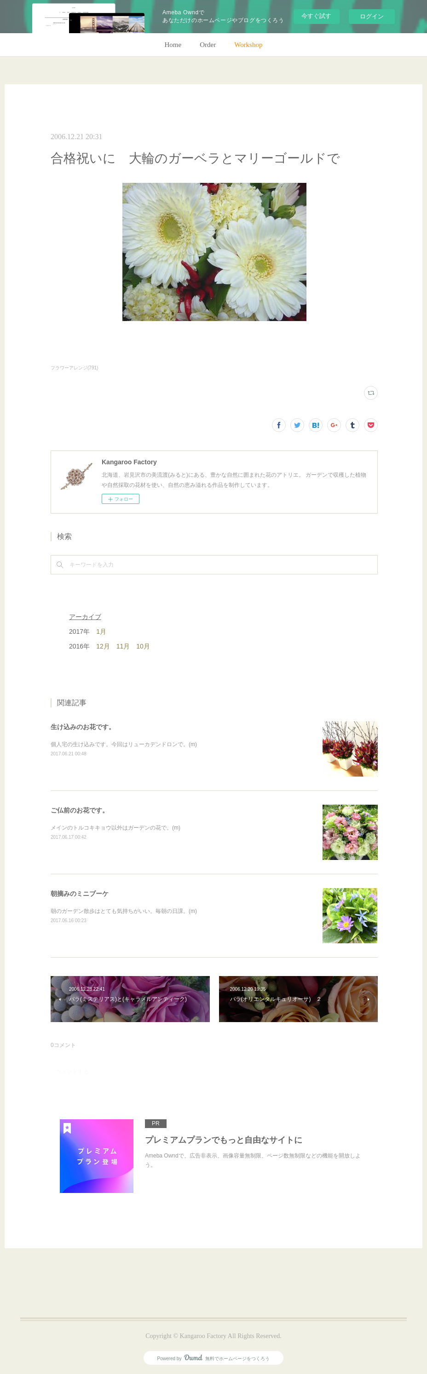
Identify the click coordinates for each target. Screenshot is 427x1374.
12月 (103, 646)
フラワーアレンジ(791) (74, 367)
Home (173, 44)
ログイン (372, 16)
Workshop (248, 44)
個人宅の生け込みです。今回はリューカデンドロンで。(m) (124, 744)
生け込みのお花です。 (83, 727)
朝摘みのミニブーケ (80, 893)
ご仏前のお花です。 (80, 810)
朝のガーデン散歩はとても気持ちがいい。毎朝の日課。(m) (124, 911)
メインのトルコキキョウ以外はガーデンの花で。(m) (115, 827)
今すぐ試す (316, 15)
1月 (101, 631)
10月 (143, 646)
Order (208, 44)
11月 (123, 646)
